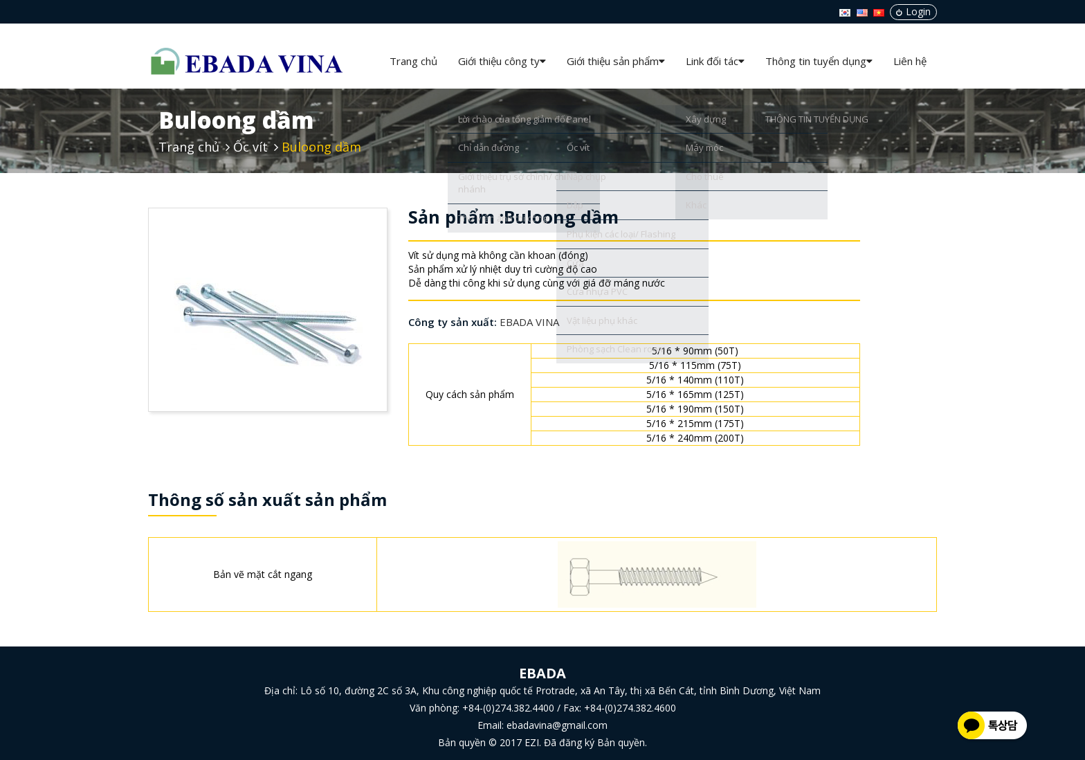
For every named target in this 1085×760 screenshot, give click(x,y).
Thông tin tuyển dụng (819, 61)
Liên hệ (910, 61)
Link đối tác (715, 61)
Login (913, 11)
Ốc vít (250, 146)
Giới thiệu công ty (502, 61)
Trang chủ (413, 61)
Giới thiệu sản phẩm (616, 61)
